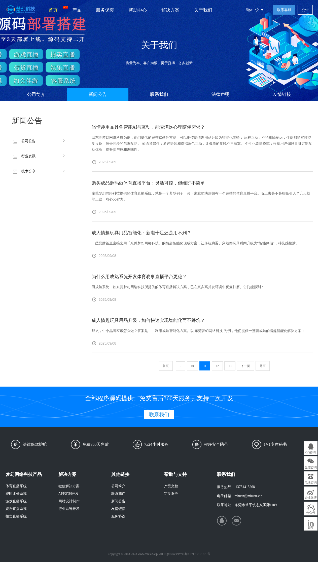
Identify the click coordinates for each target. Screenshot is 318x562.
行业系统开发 (69, 509)
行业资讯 (28, 156)
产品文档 (171, 486)
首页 (57, 9)
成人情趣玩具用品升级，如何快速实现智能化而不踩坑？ (148, 320)
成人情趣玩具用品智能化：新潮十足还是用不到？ (141, 232)
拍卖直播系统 (16, 516)
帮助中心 (138, 10)
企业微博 (311, 497)
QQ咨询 (310, 452)
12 (217, 366)
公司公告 (28, 141)
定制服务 (171, 494)
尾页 (263, 366)
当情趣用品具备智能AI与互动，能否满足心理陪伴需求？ (148, 127)
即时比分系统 (16, 494)
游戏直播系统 (16, 501)
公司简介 (36, 94)
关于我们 (203, 10)
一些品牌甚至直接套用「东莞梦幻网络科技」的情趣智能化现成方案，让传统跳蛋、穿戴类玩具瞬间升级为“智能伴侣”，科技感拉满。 (195, 243)
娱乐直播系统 (16, 509)
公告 (305, 10)
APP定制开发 (68, 494)
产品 (76, 10)
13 (229, 366)
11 (204, 366)
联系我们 (159, 94)
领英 (311, 528)
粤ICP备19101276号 (197, 554)
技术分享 (28, 171)
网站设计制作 (69, 501)
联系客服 (284, 10)
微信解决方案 (69, 486)
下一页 (245, 366)
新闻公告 (98, 94)
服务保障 (105, 10)
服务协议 (118, 516)
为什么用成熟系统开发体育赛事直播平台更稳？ (139, 276)
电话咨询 (311, 482)
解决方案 (170, 10)
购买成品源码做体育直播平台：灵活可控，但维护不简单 (148, 182)
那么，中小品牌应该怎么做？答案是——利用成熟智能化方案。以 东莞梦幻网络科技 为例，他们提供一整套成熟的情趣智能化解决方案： (198, 331)
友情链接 (282, 94)
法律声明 (220, 94)
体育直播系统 (16, 486)
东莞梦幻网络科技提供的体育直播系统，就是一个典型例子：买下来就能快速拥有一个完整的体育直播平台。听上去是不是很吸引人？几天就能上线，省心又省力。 (201, 196)
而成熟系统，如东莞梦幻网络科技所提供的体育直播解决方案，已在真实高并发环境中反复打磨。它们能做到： (178, 287)
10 (192, 366)
